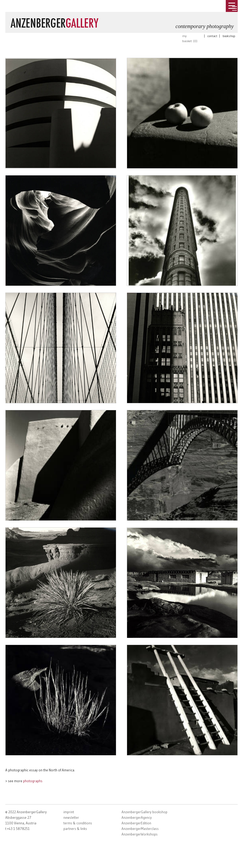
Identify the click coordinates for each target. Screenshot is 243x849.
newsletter (71, 817)
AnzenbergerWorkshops (139, 834)
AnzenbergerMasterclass (140, 828)
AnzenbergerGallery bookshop (144, 812)
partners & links (75, 828)
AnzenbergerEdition (136, 823)
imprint (68, 812)
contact (212, 36)
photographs (32, 781)
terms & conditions (77, 823)
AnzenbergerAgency (136, 817)
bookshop (229, 36)
